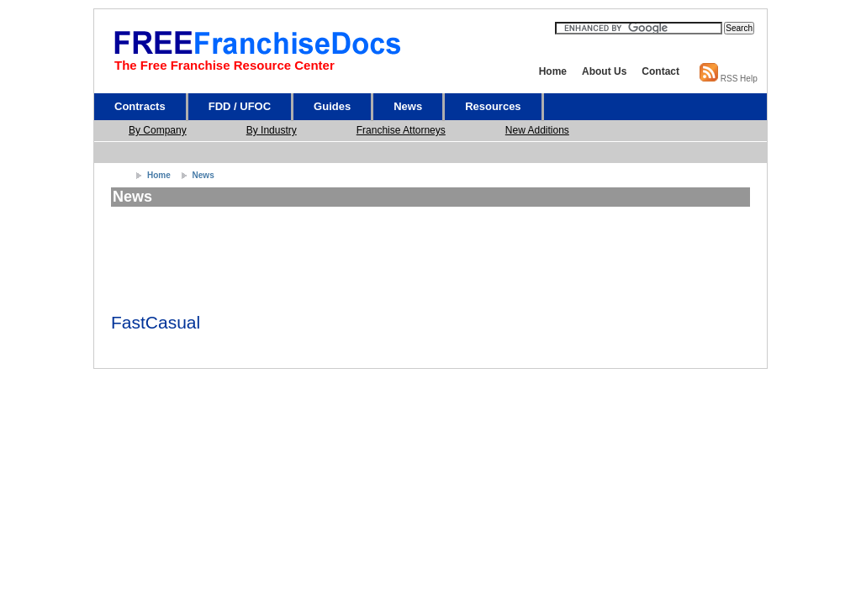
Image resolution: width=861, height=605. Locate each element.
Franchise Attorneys (401, 130)
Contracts (140, 106)
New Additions (537, 130)
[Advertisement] (435, 152)
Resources (492, 106)
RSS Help (739, 78)
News (408, 106)
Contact (660, 71)
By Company (158, 130)
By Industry (271, 130)
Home (553, 71)
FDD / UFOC (240, 106)
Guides (332, 106)
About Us (604, 71)
